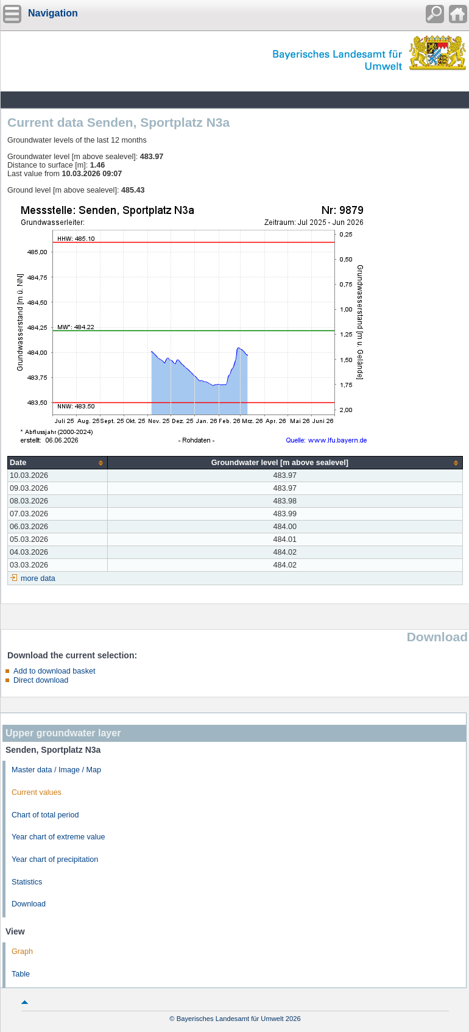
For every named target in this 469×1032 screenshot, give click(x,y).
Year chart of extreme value (58, 837)
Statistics (27, 882)
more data (38, 578)
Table (21, 974)
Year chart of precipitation (55, 859)
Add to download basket (54, 671)
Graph (22, 951)
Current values (37, 792)
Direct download (40, 680)
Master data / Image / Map (56, 770)
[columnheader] (58, 463)
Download (29, 904)
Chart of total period (45, 815)
